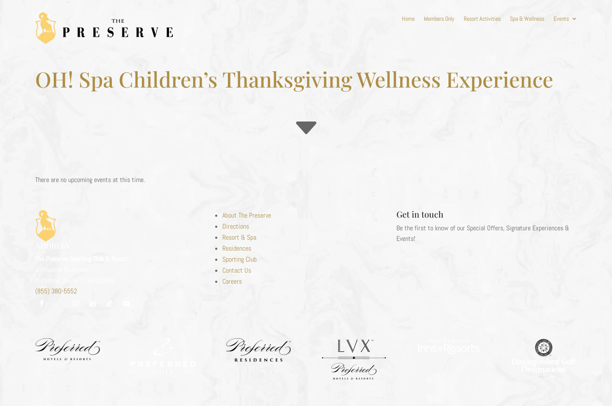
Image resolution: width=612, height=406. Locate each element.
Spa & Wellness (527, 19)
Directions (235, 226)
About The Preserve (246, 215)
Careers (232, 281)
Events (561, 19)
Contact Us (236, 270)
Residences (236, 248)
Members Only (439, 19)
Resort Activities (482, 19)
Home (408, 19)
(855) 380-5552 (56, 291)
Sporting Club (239, 259)
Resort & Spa (239, 237)
